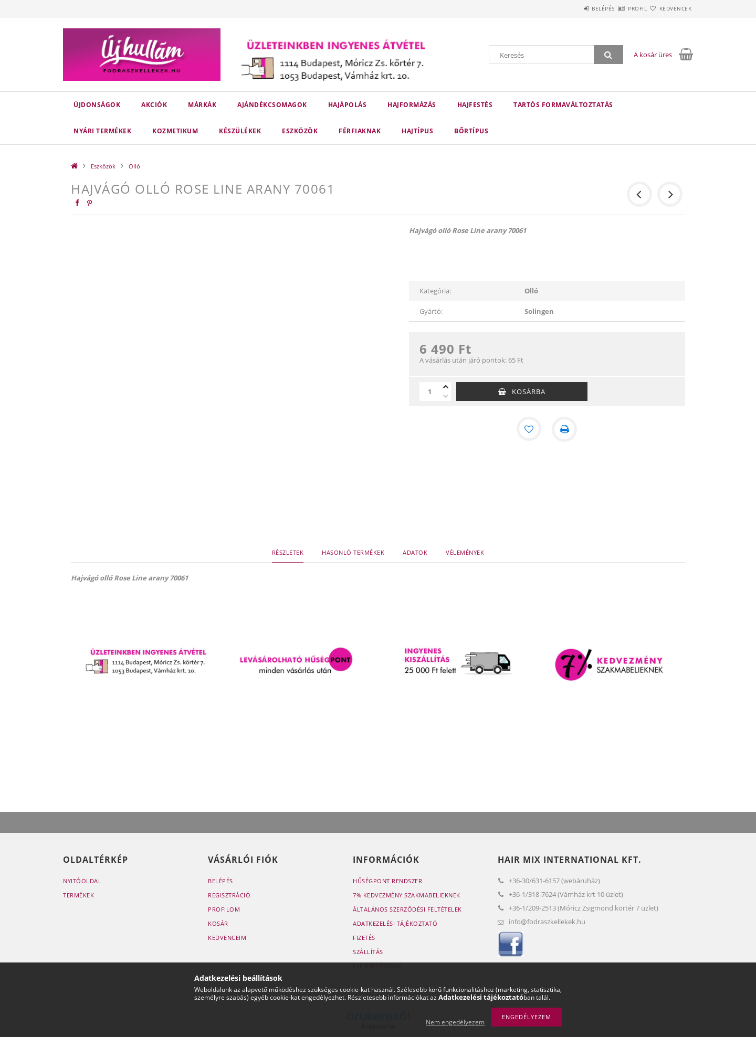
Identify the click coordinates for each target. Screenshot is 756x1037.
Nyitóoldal (82, 881)
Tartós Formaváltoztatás (563, 104)
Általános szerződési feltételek (407, 909)
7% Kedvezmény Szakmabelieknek (406, 895)
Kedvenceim (227, 937)
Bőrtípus (471, 130)
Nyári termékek (102, 130)
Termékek (78, 895)
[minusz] (445, 396)
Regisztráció (229, 895)
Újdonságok (97, 104)
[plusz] (445, 386)
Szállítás (368, 952)
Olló (134, 166)
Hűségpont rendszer (387, 881)
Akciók (154, 104)
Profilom (224, 909)
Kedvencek (669, 8)
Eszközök (300, 130)
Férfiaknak (360, 130)
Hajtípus (417, 130)
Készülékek (240, 130)
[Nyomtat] (565, 429)
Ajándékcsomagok (272, 104)
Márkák (202, 104)
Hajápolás (347, 104)
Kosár (218, 923)
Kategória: (435, 290)
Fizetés (364, 937)
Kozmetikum (175, 130)
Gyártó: (431, 311)
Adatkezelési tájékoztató (395, 923)
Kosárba (528, 391)
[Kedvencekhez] (529, 429)
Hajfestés (475, 104)
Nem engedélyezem (455, 1022)
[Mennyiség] (429, 391)
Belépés (571, 8)
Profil (618, 8)
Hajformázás (411, 104)
